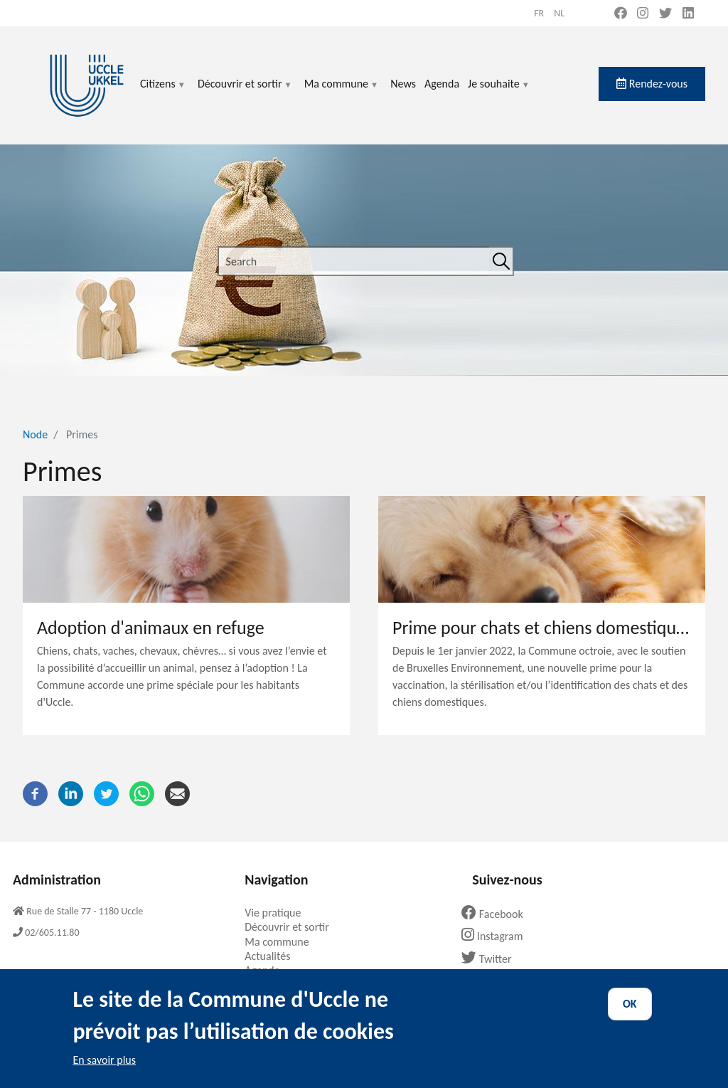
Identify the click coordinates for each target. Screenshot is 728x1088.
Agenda (441, 83)
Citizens (163, 92)
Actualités (272, 956)
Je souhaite (499, 92)
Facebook (497, 914)
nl (559, 13)
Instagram (497, 936)
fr (539, 13)
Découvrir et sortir (245, 92)
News (403, 83)
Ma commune (341, 92)
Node (35, 434)
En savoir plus (104, 1070)
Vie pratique (278, 912)
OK (630, 1014)
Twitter (491, 959)
